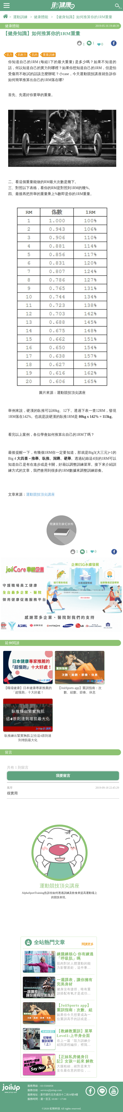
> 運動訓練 (19, 17)
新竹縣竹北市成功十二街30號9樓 (59, 1094)
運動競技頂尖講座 (40, 494)
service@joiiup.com (51, 1090)
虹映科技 (55, 1108)
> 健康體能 (40, 17)
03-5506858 (46, 1085)
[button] (7, 5)
